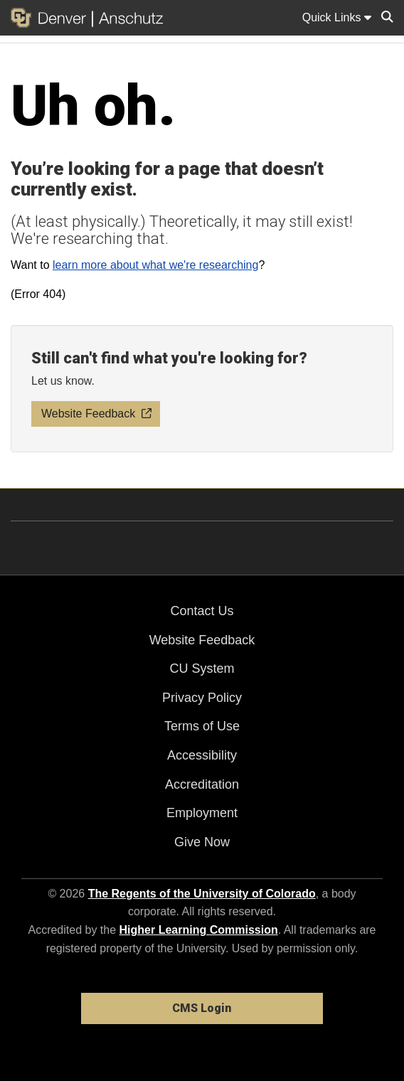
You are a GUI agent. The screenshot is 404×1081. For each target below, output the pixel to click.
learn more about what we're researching (155, 265)
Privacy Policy (202, 698)
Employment (202, 813)
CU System (201, 668)
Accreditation (202, 784)
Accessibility (202, 755)
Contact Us (201, 611)
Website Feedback (202, 640)
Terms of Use (202, 726)
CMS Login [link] (201, 1008)
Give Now (202, 842)
